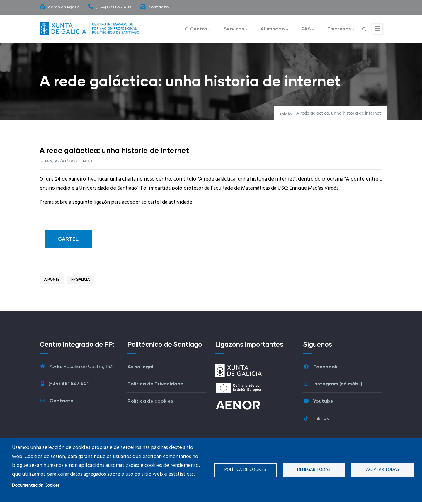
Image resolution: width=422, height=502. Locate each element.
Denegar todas (314, 469)
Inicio (286, 113)
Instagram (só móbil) (332, 383)
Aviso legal (140, 366)
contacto (154, 6)
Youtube (318, 401)
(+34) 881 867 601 (109, 6)
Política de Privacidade (155, 383)
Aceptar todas (382, 469)
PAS (307, 29)
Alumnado (274, 29)
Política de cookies (245, 469)
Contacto (57, 400)
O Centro (198, 29)
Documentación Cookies (36, 485)
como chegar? (59, 6)
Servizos (236, 29)
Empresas (341, 29)
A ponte (51, 279)
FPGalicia (80, 279)
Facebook (320, 366)
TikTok (316, 418)
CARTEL (68, 239)
